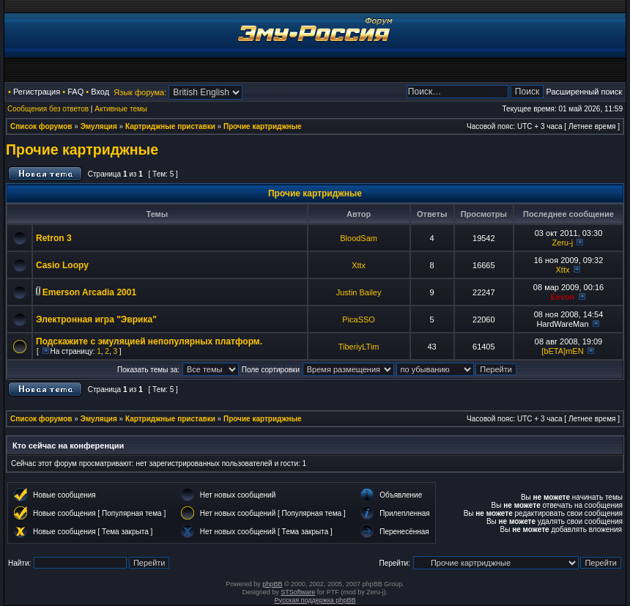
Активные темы (120, 109)
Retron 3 (54, 238)
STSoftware (298, 592)
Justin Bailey (359, 292)
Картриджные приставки (170, 126)
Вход (100, 91)
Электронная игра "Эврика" (96, 319)
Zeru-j (563, 242)
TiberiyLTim (358, 346)
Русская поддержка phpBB (315, 600)
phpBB (272, 584)
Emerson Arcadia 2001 (89, 292)
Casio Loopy (62, 265)
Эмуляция (99, 126)
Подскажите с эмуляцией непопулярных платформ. (149, 341)
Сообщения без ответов (48, 109)
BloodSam (358, 238)
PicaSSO (358, 319)
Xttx (359, 265)
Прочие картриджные (262, 126)
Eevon (562, 296)
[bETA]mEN (562, 351)
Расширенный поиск (584, 91)
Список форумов (41, 126)
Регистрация (36, 91)
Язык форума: (140, 92)
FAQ (75, 91)
